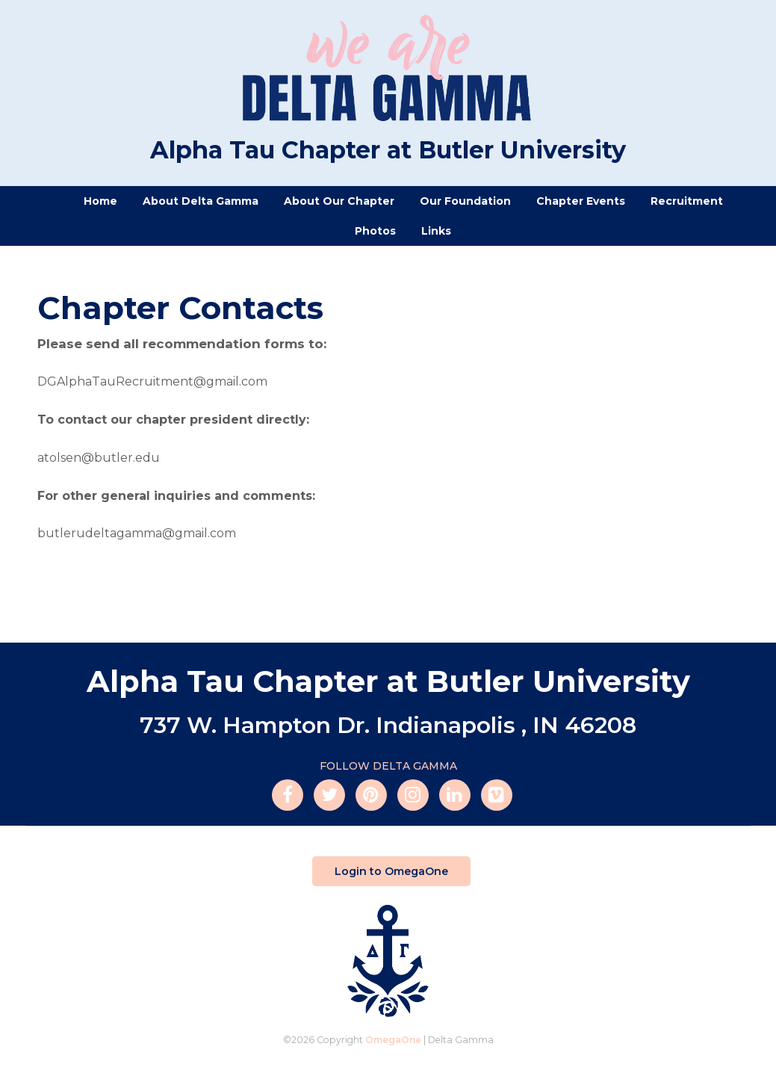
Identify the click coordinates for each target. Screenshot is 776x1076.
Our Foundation (465, 201)
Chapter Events (580, 201)
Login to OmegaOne (391, 871)
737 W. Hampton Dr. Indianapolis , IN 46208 (388, 725)
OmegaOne (393, 1039)
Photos (375, 231)
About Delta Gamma (200, 201)
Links (436, 231)
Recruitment (687, 201)
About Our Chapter (339, 201)
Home (100, 201)
